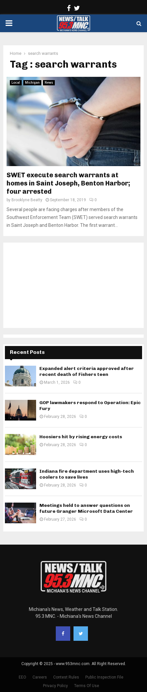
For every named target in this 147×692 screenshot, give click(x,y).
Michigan (32, 82)
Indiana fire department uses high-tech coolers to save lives (86, 474)
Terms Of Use (86, 685)
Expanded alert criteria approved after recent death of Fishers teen (86, 371)
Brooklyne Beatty (26, 200)
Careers (39, 677)
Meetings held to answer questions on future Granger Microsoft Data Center (86, 508)
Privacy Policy (55, 685)
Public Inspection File (104, 677)
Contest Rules (66, 677)
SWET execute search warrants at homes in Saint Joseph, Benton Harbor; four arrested (68, 183)
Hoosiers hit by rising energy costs (80, 437)
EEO (22, 677)
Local (15, 82)
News (49, 82)
